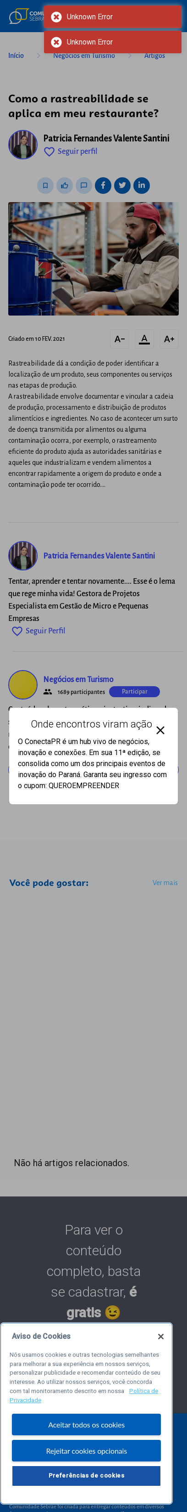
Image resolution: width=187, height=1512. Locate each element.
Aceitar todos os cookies (86, 1427)
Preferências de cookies (87, 1478)
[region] (86, 1416)
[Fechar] (161, 1339)
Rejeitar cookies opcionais (86, 1453)
